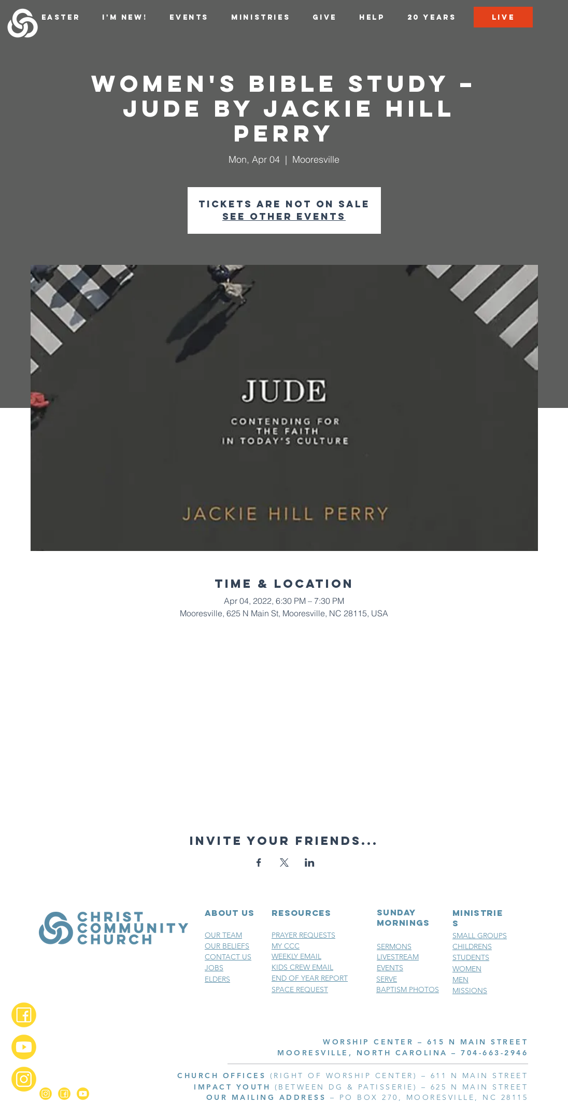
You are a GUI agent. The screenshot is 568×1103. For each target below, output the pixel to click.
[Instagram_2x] (23, 1079)
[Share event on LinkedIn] (310, 862)
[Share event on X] (284, 862)
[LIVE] (503, 17)
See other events (284, 216)
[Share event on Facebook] (259, 862)
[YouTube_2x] (23, 1047)
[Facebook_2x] (23, 1014)
